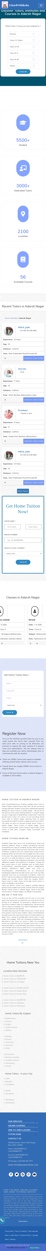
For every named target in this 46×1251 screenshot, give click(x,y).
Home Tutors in (14, 976)
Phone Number (10, 535)
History (8, 1030)
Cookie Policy (14, 1235)
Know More (34, 1248)
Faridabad (10, 1084)
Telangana (10, 1100)
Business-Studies (12, 1057)
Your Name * (9, 521)
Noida (8, 1090)
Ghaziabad (10, 1103)
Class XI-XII (14, 59)
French (8, 1066)
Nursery (13, 34)
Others (12, 66)
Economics (10, 1054)
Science (9, 1021)
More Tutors (23, 491)
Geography (10, 1063)
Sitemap (12, 1239)
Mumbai (14, 318)
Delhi (7, 1078)
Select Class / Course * (14, 548)
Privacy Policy (9, 1231)
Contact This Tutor (33, 358)
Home (7, 318)
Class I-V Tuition (16, 40)
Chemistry (10, 1042)
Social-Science (11, 1027)
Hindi (8, 1048)
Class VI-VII (14, 47)
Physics (8, 1039)
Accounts (9, 1045)
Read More (23, 940)
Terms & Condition (21, 1231)
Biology (9, 1036)
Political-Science (12, 1060)
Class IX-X (14, 53)
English (8, 1024)
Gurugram (10, 1093)
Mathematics (11, 1018)
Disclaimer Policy (25, 1235)
